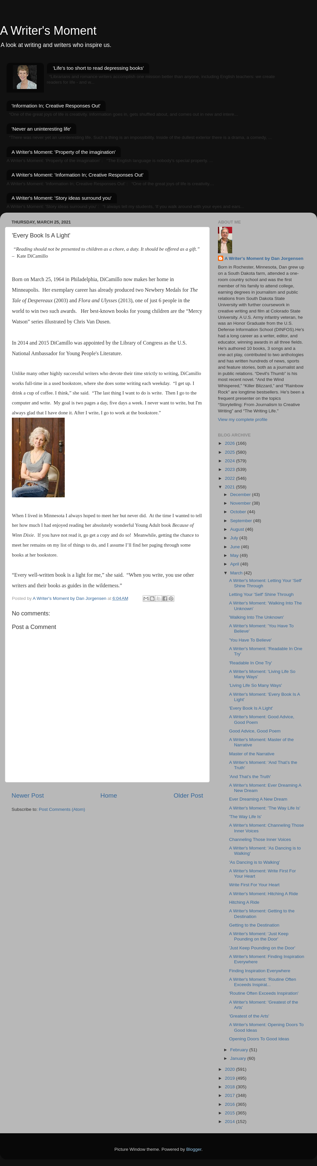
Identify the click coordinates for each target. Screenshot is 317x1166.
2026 (230, 443)
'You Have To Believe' (250, 640)
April (235, 564)
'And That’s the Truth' (250, 776)
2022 (230, 478)
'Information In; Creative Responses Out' (56, 105)
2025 (230, 452)
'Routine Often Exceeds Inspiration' (264, 993)
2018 (230, 1086)
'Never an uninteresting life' (41, 129)
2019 (230, 1078)
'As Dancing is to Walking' (254, 862)
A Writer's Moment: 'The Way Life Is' (264, 808)
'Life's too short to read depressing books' (98, 68)
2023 (230, 469)
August (237, 529)
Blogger (193, 1149)
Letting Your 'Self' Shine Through (261, 594)
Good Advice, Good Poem (255, 731)
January (238, 1058)
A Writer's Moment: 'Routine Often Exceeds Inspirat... (262, 982)
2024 (230, 460)
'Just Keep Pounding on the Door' (262, 947)
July (234, 537)
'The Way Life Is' (245, 816)
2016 (230, 1104)
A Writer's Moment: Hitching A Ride (263, 893)
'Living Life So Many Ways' (255, 685)
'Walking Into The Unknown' (256, 617)
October (238, 511)
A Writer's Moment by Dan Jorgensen (264, 258)
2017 (230, 1095)
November (241, 503)
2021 (230, 486)
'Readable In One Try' (250, 662)
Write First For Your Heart (254, 884)
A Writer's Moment (48, 30)
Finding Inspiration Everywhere (259, 970)
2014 (230, 1121)
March (237, 572)
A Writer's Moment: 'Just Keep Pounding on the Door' (259, 936)
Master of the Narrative (251, 753)
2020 (230, 1069)
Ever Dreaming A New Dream (258, 799)
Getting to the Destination (254, 925)
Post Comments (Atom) (62, 809)
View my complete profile (242, 419)
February (239, 1049)
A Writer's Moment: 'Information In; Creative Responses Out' (77, 175)
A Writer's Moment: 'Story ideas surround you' (62, 198)
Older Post (188, 795)
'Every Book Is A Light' (251, 708)
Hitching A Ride (244, 902)
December (241, 494)
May (235, 555)
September (241, 520)
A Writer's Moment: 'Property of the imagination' (64, 152)
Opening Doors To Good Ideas (259, 1038)
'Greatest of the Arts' (249, 1016)
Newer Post (28, 795)
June (235, 546)
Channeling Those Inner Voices (260, 839)
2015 (230, 1112)
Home (108, 795)
